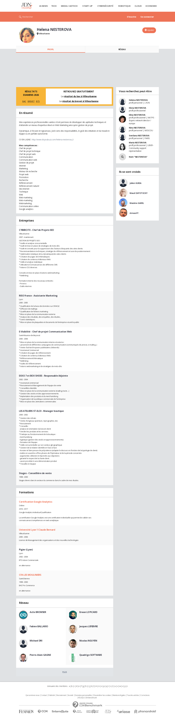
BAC (24, 101)
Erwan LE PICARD (88, 612)
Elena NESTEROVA (137, 107)
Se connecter (147, 16)
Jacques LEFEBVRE (88, 626)
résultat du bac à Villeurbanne (80, 96)
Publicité (52, 695)
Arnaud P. (134, 213)
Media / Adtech (69, 5)
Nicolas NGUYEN (88, 640)
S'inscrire (131, 16)
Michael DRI (36, 640)
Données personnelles (83, 695)
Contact (44, 695)
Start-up (87, 5)
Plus (64, 672)
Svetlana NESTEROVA (139, 135)
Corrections (144, 695)
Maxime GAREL (137, 203)
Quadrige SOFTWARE (90, 654)
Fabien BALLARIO (39, 626)
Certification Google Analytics (35, 501)
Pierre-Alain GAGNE (40, 654)
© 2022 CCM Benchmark (87, 698)
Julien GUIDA (135, 183)
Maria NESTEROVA (137, 142)
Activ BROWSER (38, 612)
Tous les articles (133, 695)
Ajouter (150, 30)
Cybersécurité (105, 5)
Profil (50, 49)
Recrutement (61, 695)
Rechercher (27, 16)
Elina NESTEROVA (137, 114)
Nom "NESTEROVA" (138, 156)
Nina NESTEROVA (137, 127)
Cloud (138, 5)
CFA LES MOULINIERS (30, 574)
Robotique (124, 5)
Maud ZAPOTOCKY (138, 193)
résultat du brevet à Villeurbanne (80, 101)
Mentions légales (119, 695)
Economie (151, 5)
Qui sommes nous (32, 695)
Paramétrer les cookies (102, 695)
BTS (38, 101)
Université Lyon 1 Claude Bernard (37, 529)
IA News (43, 5)
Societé (70, 695)
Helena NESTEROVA (138, 100)
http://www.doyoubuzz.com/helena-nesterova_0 (53, 139)
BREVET (31, 101)
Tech (54, 5)
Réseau (122, 49)
